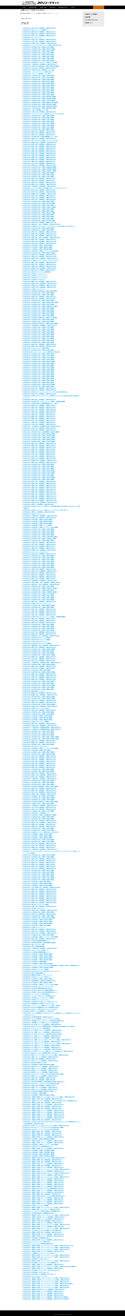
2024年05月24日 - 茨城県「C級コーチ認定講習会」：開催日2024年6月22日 (39, 576)
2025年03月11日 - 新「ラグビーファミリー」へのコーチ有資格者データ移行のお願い (41, 351)
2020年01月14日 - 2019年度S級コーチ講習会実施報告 (35, 1093)
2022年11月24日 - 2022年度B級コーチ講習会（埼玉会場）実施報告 (37, 885)
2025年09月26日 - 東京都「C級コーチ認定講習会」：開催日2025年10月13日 (39, 243)
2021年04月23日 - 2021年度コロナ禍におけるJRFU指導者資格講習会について (40, 990)
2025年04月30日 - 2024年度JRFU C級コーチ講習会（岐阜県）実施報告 (38, 321)
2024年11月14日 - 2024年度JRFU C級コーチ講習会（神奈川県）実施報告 (39, 477)
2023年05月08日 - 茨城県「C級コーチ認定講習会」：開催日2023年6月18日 (39, 772)
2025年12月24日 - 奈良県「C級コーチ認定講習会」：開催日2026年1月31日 (39, 165)
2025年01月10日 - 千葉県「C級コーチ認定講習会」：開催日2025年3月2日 (39, 422)
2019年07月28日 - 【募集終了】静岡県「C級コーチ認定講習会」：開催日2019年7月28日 (42, 1159)
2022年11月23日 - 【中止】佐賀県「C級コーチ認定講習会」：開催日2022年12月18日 (41, 887)
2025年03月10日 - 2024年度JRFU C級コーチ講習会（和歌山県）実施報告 (39, 361)
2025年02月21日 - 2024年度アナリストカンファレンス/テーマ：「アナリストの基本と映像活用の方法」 (45, 391)
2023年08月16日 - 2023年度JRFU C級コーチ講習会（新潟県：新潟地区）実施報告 (41, 738)
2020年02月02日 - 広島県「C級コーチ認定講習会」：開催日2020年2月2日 (39, 1085)
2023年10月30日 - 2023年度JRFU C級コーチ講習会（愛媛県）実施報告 (38, 689)
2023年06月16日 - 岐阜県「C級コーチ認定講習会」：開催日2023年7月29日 (39, 757)
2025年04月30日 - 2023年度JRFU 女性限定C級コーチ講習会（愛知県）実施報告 (40, 323)
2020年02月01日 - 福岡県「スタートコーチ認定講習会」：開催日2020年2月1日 (40, 1087)
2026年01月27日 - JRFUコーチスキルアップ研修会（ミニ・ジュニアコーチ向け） (41, 140)
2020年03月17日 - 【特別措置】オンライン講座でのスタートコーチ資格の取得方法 (41, 1022)
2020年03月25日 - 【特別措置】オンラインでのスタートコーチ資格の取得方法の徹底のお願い (43, 1020)
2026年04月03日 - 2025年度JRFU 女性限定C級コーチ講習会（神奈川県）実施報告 (41, 66)
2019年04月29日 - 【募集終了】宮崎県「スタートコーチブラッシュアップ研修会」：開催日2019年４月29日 (46, 1224)
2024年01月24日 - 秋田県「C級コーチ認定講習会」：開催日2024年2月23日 (39, 633)
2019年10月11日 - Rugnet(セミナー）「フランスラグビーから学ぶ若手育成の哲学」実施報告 (43, 1127)
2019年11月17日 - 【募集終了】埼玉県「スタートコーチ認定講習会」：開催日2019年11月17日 (43, 1115)
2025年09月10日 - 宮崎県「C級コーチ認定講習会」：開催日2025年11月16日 (39, 254)
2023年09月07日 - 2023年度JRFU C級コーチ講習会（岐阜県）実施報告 (38, 712)
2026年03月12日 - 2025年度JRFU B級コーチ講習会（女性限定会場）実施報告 (40, 106)
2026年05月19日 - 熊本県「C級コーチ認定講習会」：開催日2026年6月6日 (39, 35)
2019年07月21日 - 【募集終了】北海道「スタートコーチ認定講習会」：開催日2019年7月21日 (43, 1167)
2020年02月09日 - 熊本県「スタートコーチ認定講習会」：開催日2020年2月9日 (40, 1070)
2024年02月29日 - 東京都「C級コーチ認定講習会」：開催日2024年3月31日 (39, 609)
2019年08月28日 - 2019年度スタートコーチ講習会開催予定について (38, 1146)
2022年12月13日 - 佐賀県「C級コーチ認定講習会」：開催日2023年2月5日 (39, 858)
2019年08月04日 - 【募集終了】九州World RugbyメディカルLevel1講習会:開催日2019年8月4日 (44, 1157)
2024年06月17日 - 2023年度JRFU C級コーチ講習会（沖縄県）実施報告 (38, 567)
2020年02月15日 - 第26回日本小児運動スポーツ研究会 (35, 1062)
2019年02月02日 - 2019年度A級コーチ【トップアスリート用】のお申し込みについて (41, 1270)
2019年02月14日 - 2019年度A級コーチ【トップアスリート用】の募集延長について (41, 1262)
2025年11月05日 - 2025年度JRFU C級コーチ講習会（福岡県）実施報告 (38, 214)
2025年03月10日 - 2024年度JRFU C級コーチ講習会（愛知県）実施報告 (38, 378)
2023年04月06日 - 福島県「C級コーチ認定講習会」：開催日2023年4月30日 (39, 788)
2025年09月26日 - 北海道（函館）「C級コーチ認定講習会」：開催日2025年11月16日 (41, 237)
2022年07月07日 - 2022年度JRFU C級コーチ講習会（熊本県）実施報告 (38, 934)
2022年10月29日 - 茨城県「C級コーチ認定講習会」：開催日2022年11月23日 (39, 902)
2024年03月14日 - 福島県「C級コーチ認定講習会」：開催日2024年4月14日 (39, 601)
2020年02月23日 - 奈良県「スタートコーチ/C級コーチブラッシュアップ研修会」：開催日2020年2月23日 (46, 1054)
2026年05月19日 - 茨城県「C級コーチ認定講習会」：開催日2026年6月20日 (39, 33)
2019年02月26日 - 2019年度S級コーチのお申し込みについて (36, 1258)
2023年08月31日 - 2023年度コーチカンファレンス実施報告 (36, 721)
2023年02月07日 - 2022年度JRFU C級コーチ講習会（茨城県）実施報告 (38, 828)
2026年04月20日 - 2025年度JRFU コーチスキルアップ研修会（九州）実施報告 (40, 62)
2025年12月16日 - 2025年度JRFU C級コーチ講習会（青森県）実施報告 (38, 172)
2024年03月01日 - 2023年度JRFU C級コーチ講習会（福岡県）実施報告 (38, 607)
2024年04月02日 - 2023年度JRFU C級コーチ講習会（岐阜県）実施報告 (38, 595)
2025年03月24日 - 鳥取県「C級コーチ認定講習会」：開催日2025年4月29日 (39, 344)
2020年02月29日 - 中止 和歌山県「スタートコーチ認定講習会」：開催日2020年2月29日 (42, 1049)
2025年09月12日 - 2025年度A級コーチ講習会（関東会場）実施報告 (37, 249)
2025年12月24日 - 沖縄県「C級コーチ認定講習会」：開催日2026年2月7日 (39, 161)
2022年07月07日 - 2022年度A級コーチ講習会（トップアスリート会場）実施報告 (40, 936)
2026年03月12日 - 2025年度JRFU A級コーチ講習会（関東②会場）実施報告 (39, 96)
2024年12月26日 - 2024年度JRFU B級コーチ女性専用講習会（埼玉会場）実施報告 (41, 431)
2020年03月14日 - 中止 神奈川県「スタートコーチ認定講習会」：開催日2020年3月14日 (42, 1030)
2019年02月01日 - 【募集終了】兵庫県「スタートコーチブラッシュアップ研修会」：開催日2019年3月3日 (46, 1277)
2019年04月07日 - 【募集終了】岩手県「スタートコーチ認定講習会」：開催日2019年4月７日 (43, 1239)
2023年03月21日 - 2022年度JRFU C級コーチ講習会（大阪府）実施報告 (38, 795)
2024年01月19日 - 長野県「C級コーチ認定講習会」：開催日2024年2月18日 (39, 647)
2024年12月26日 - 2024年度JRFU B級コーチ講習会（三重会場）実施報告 (39, 435)
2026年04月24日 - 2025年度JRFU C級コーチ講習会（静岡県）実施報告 (38, 54)
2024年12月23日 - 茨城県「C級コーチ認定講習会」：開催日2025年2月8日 (39, 450)
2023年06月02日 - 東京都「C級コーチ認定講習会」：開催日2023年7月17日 (39, 761)
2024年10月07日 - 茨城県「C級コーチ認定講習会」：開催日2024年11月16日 (39, 500)
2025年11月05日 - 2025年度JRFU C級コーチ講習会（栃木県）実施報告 (38, 209)
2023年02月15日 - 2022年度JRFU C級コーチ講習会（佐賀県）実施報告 (38, 818)
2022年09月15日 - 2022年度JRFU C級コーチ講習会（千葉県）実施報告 (38, 915)
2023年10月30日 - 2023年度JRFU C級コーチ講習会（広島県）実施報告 (38, 683)
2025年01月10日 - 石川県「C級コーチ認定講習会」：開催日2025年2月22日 (39, 424)
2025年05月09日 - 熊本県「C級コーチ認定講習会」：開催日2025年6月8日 (39, 298)
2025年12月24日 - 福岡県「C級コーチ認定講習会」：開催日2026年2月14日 (39, 159)
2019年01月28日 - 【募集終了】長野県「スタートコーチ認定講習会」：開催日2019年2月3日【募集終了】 (46, 1296)
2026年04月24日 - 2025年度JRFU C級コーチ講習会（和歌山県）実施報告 (39, 48)
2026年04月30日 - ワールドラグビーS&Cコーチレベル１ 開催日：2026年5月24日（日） (42, 45)
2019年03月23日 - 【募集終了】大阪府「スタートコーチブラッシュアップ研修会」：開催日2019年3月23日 (46, 1249)
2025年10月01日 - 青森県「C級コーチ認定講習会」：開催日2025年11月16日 (39, 233)
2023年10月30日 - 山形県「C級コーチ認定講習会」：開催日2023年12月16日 (39, 677)
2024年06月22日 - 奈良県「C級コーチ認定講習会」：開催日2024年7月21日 (39, 553)
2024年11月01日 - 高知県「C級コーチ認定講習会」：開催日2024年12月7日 (39, 489)
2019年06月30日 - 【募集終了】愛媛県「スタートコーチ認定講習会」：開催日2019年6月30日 (43, 1182)
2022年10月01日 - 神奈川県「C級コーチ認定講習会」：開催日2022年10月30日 (40, 910)
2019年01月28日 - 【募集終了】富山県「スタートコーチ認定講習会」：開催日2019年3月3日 (43, 1291)
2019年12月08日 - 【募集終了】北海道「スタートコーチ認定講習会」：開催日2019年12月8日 (43, 1104)
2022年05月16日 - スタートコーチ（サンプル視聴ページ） (36, 950)
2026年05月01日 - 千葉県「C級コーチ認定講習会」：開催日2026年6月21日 (39, 39)
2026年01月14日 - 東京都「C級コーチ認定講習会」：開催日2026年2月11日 (39, 146)
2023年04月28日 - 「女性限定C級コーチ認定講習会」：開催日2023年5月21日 (40, 778)
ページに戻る (55, 13)
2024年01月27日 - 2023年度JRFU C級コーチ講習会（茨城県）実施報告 (38, 628)
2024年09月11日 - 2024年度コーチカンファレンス (34, 513)
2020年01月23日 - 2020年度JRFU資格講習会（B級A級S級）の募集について (39, 1091)
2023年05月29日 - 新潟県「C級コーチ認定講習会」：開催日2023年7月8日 (39, 765)
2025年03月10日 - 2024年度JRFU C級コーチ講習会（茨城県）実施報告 (38, 382)
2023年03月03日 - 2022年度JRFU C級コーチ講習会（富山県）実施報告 (38, 803)
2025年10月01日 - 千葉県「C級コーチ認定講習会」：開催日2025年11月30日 (39, 231)
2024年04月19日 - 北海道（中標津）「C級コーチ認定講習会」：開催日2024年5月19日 (42, 582)
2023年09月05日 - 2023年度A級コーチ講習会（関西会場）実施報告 (37, 717)
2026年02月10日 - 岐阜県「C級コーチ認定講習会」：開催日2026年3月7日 (39, 132)
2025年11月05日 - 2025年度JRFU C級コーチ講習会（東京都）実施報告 (38, 216)
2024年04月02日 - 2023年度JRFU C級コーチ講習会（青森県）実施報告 (38, 597)
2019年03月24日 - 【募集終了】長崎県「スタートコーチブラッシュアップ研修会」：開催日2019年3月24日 (46, 1247)
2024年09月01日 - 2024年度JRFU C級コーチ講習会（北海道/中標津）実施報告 (40, 536)
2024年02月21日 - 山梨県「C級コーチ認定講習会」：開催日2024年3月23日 (39, 611)
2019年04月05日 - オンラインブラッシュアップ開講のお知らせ (37, 1241)
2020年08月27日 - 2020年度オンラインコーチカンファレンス (36, 999)
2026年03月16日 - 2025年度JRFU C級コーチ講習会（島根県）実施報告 (38, 90)
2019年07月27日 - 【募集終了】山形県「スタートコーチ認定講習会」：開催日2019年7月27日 (43, 1163)
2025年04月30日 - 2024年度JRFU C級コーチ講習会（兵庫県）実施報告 (38, 311)
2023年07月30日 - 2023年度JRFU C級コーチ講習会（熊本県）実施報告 (38, 744)
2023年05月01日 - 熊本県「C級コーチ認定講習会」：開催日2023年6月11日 (39, 776)
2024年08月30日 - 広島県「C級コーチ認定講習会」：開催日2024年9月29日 (39, 542)
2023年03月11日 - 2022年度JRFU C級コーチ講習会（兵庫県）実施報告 (38, 799)
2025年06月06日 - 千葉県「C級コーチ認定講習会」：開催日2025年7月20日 (39, 285)
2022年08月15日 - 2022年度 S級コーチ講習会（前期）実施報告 (37, 925)
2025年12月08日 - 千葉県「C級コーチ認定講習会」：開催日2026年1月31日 (39, 182)
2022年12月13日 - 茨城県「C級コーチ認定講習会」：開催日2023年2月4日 (39, 862)
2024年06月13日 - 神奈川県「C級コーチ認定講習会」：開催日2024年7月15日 (40, 571)
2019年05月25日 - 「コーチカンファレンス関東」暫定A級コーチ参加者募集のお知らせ (42, 1211)
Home (24, 7)
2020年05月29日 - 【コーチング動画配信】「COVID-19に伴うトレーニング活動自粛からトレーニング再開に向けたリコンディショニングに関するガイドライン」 (52, 1014)
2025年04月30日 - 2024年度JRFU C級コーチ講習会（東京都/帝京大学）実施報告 (40, 302)
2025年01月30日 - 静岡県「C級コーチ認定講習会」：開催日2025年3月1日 (39, 416)
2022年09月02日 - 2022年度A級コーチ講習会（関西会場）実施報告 (37, 921)
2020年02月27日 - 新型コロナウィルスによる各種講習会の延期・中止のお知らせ (40, 1053)
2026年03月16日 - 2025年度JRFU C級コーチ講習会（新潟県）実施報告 (38, 83)
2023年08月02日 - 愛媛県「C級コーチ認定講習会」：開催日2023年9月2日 (39, 742)
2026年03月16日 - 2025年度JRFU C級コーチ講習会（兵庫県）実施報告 (38, 79)
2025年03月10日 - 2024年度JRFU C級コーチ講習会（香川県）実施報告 (38, 380)
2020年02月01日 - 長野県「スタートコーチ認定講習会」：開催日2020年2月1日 (40, 1089)
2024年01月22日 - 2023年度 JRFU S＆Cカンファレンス (35, 641)
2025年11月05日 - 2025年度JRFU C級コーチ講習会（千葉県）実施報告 (38, 218)
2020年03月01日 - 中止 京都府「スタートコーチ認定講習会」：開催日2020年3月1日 (41, 1047)
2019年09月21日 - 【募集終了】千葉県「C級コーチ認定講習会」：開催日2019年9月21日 (42, 1135)
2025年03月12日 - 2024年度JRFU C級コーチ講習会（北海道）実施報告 (38, 350)
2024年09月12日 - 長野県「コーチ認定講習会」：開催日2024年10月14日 (39, 511)
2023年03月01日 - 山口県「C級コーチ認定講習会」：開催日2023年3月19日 (39, 807)
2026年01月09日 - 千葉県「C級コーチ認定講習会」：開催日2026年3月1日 (39, 149)
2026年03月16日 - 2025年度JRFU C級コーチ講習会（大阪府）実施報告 (38, 77)
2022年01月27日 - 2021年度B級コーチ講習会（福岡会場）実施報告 (37, 957)
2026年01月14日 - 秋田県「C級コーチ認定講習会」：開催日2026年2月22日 (39, 144)
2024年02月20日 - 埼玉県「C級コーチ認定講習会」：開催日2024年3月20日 (39, 612)
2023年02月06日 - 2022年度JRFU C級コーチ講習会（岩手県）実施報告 (38, 830)
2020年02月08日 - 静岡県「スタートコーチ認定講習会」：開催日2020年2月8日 (40, 1075)
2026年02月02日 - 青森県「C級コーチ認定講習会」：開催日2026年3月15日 (39, 138)
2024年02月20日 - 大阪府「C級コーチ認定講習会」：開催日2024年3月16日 (39, 614)
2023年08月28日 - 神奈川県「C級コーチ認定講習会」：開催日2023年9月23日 (40, 725)
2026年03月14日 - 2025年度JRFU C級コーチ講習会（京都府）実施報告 (38, 94)
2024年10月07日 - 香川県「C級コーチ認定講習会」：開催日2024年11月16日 (39, 498)
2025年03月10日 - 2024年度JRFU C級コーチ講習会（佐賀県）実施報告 (38, 353)
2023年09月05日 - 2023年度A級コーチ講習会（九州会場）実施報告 (37, 715)
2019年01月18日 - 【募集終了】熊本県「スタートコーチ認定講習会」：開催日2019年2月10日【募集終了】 (46, 1298)
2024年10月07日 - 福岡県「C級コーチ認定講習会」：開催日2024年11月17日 (39, 494)
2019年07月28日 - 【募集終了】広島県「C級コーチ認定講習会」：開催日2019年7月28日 (42, 1161)
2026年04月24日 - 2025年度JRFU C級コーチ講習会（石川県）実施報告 (38, 52)
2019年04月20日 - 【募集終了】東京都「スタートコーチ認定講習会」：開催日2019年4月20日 (43, 1234)
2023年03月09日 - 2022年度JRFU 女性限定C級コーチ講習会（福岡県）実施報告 (40, 801)
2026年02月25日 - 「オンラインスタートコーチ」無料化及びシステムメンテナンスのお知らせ (43, 113)
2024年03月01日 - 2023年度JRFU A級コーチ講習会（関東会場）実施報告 (39, 605)
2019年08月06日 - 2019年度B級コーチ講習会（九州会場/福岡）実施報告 (39, 1150)
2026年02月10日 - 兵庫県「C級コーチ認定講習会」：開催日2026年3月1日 (39, 134)
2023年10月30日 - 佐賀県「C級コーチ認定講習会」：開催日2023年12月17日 (39, 675)
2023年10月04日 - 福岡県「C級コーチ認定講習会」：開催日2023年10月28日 (39, 700)
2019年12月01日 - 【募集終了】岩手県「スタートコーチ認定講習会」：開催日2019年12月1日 (43, 1110)
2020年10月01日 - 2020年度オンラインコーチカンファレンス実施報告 (38, 997)
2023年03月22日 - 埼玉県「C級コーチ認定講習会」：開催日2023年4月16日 (39, 792)
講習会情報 (52, 7)
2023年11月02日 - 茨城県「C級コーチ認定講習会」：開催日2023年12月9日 (39, 673)
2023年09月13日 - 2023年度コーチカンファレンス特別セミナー (37, 708)
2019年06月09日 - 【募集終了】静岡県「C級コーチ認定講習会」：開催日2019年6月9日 (42, 1194)
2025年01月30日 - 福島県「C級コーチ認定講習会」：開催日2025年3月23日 (39, 407)
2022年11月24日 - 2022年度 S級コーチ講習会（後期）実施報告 (37, 881)
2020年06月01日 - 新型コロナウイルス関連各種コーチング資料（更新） (38, 1011)
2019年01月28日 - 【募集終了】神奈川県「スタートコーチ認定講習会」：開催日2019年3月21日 (44, 1289)
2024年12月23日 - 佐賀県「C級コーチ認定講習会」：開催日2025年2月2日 (39, 452)
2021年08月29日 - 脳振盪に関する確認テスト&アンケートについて (37, 974)
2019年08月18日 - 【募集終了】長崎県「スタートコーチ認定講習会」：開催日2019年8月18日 (43, 1148)
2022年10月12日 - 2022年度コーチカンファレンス (34, 908)
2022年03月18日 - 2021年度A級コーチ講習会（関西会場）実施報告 (37, 954)
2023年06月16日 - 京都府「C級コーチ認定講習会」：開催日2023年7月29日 (39, 755)
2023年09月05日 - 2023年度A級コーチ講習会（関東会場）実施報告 (37, 719)
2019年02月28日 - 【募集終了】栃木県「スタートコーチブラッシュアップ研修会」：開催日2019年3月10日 (46, 1255)
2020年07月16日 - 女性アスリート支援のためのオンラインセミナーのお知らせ (40, 1009)
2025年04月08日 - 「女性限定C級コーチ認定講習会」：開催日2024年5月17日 (40, 325)
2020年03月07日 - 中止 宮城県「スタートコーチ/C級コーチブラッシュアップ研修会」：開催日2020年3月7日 (47, 1039)
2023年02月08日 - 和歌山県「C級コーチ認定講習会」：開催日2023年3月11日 (40, 822)
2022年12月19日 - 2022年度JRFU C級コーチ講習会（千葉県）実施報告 (38, 856)
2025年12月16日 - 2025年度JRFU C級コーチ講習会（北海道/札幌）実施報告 (39, 167)
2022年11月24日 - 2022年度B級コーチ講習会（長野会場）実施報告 (37, 883)
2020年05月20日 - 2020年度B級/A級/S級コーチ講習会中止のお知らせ (38, 1016)
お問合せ (73, 7)
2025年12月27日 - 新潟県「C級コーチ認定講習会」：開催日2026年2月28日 (39, 153)
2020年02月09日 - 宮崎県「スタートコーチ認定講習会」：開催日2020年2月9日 (40, 1068)
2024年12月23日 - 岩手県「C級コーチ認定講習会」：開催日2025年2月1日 (39, 456)
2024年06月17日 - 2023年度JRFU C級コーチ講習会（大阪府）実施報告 (38, 561)
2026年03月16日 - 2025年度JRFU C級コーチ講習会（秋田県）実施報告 (38, 87)
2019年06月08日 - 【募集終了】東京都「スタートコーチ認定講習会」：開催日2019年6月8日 (43, 1197)
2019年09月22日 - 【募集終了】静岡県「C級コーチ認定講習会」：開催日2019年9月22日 (42, 1133)
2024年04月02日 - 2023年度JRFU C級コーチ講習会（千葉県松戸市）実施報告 (40, 588)
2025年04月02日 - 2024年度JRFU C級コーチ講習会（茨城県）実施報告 (38, 342)
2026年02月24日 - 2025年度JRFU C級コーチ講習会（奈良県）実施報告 (38, 123)
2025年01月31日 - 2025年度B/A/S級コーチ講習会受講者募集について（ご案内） (40, 403)
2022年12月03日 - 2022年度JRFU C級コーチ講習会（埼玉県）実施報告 (38, 872)
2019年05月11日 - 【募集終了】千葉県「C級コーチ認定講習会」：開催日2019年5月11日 (42, 1220)
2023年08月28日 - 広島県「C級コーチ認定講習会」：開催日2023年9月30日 (39, 723)
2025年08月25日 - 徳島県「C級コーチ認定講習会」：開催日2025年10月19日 (39, 262)
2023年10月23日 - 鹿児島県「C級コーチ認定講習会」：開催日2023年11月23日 (40, 694)
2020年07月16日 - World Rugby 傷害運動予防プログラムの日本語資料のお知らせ (41, 1007)
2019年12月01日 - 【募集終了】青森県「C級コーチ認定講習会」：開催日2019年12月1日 (42, 1108)
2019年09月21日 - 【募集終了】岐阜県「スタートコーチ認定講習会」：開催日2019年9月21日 (43, 1136)
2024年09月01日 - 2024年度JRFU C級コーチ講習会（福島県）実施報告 (38, 540)
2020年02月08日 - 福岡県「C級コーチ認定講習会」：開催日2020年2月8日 (39, 1079)
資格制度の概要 (32, 7)
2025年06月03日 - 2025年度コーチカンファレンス (34, 289)
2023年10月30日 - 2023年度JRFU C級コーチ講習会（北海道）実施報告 (38, 681)
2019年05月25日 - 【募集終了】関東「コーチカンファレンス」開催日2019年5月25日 (41, 1209)
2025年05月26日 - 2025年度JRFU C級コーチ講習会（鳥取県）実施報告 (38, 294)
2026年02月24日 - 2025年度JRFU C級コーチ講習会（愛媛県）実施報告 (38, 128)
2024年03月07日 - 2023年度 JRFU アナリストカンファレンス (37, 603)
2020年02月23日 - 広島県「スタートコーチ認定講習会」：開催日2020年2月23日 (40, 1056)
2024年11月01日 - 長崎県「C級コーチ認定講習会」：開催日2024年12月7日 (39, 490)
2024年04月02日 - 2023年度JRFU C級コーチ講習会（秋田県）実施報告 (38, 590)
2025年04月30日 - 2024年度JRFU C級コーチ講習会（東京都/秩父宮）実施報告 (40, 306)
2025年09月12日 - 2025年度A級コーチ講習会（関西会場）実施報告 (37, 247)
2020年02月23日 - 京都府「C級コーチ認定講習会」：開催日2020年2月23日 (39, 1058)
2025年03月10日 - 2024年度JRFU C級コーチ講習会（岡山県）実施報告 (38, 367)
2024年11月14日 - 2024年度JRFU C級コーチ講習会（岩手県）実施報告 (38, 470)
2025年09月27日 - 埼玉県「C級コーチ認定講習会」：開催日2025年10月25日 (39, 235)
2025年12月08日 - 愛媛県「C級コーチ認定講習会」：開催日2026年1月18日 (39, 184)
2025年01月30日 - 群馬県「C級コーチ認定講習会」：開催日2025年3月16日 (39, 410)
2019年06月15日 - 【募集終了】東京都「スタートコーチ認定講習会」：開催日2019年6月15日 (43, 1190)
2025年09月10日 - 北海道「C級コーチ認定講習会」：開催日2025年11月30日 (39, 256)
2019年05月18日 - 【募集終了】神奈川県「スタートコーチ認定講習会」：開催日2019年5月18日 (44, 1216)
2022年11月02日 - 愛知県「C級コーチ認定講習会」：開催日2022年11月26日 (39, 900)
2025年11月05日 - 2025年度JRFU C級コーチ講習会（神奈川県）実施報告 (39, 220)
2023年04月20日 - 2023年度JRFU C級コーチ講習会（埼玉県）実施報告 (38, 780)
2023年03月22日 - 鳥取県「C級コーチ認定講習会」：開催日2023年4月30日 (39, 790)
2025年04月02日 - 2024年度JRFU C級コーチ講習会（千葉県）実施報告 (38, 330)
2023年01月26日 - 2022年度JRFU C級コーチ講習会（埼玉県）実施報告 (38, 839)
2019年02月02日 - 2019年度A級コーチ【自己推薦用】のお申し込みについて (39, 1274)
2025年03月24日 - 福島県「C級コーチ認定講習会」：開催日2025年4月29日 (39, 346)
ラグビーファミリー (98, 7)
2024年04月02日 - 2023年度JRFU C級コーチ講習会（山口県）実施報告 (38, 593)
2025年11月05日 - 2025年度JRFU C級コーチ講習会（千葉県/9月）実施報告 (39, 207)
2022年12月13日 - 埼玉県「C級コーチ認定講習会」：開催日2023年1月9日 (39, 866)
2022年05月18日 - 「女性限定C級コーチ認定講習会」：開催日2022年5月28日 (40, 948)
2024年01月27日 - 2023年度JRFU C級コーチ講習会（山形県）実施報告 (38, 630)
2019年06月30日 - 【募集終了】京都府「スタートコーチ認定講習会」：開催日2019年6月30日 (43, 1178)
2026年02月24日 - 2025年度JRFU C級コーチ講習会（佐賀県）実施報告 (38, 121)
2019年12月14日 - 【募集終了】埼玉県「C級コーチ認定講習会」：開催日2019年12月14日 (42, 1098)
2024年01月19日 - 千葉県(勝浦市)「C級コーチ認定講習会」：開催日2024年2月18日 (41, 645)
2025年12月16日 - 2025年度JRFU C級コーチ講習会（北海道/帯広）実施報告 (39, 170)
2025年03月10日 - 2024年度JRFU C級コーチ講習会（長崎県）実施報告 (38, 370)
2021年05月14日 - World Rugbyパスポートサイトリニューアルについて (39, 986)
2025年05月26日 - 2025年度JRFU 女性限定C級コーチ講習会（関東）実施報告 (40, 290)
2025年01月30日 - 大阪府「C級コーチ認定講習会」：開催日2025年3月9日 (39, 412)
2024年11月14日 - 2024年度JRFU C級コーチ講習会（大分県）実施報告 (38, 473)
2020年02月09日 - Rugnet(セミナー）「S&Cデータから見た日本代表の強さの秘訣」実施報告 (43, 1074)
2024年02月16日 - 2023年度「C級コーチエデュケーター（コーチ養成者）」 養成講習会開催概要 (44, 616)
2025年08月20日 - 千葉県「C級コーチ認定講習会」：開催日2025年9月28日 (39, 266)
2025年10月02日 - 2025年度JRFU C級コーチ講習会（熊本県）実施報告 (38, 229)
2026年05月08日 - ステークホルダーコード (32, 37)
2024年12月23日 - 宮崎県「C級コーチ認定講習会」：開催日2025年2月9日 (39, 449)
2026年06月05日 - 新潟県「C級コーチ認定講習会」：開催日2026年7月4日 (39, 31)
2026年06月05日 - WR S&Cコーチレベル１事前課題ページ (36, 29)
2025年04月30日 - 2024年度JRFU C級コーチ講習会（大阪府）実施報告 (38, 309)
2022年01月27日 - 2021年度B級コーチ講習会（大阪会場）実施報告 (37, 955)
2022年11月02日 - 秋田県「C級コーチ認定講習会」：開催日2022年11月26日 (39, 896)
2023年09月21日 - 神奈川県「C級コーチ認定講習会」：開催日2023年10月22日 (40, 706)
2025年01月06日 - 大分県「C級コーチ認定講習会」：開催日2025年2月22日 (39, 428)
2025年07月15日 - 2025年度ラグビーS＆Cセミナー (34, 279)
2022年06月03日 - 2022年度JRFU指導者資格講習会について (36, 940)
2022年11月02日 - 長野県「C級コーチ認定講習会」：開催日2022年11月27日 (39, 894)
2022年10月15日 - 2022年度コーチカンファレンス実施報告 (36, 904)
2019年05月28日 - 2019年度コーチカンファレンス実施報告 (36, 1205)
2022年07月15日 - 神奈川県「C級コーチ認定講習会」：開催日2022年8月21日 (40, 933)
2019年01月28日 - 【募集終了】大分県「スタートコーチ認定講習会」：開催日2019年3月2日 (43, 1293)
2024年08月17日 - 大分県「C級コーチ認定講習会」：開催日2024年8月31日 (39, 544)
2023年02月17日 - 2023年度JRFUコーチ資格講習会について (36, 813)
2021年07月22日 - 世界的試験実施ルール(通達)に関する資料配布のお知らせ (39, 980)
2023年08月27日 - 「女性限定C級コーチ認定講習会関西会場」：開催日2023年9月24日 (42, 729)
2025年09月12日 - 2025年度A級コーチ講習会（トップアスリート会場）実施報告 (40, 250)
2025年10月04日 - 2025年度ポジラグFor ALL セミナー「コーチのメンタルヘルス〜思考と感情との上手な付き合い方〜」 (49, 226)
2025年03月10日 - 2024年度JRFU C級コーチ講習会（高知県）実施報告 (38, 372)
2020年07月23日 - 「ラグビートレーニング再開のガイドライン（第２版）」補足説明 (41, 1005)
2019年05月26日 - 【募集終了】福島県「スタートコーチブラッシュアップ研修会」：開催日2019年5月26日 (46, 1207)
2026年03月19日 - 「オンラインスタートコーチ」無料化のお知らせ (37, 71)
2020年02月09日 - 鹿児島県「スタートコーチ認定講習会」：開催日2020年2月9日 (40, 1072)
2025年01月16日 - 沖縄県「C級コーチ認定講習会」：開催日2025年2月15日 (39, 418)
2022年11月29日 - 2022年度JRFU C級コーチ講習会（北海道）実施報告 (38, 877)
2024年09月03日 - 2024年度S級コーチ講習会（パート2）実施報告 (37, 525)
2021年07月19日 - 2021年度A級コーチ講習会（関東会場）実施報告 (37, 982)
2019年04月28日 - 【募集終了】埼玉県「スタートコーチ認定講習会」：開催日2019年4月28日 (43, 1226)
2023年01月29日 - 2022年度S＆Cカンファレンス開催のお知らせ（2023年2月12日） (41, 832)
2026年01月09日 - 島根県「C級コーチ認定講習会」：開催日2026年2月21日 (39, 151)
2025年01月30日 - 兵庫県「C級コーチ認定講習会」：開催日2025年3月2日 (39, 414)
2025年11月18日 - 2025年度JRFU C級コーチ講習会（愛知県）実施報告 (38, 201)
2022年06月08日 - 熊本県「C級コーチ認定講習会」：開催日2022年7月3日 (39, 938)
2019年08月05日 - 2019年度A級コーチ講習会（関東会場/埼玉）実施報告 (39, 1154)
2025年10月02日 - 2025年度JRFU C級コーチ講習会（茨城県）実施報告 (38, 228)
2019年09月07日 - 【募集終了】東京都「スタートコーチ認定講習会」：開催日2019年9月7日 (43, 1142)
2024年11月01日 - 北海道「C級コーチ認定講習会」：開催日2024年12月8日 (39, 485)
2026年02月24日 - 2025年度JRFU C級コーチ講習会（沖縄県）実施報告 (38, 115)
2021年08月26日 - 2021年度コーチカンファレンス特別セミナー (37, 976)
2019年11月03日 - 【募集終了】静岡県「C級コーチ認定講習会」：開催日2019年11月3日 (42, 1119)
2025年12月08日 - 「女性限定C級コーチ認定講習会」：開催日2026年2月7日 (39, 186)
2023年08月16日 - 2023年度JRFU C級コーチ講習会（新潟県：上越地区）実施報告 (41, 736)
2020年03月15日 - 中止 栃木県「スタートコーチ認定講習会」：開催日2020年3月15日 (42, 1024)
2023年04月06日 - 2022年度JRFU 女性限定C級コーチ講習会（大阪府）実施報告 (40, 786)
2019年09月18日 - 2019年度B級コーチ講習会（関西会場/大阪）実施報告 (39, 1138)
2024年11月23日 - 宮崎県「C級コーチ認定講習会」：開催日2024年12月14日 (39, 462)
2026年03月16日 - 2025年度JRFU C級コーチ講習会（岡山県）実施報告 (38, 88)
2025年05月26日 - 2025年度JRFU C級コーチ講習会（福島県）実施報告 (38, 292)
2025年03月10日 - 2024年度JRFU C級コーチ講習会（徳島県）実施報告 (38, 374)
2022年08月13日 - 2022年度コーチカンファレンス (34, 927)
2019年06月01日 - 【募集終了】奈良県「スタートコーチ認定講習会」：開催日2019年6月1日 (43, 1201)
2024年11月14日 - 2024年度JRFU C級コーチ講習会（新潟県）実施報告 (38, 479)
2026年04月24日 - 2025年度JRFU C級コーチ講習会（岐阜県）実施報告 (38, 56)
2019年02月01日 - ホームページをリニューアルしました (35, 1276)
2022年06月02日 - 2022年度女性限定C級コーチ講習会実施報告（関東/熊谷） (39, 942)
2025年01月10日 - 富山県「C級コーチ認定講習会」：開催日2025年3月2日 (39, 420)
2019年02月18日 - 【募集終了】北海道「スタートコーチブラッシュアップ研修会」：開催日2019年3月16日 (46, 1260)
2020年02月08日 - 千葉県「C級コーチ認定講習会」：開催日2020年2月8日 (39, 1077)
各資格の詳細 (43, 7)
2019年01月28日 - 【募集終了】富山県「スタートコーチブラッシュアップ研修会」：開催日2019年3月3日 (46, 1281)
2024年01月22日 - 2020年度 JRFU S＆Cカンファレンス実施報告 (37, 643)
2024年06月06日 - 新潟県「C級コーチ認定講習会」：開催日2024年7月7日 (39, 572)
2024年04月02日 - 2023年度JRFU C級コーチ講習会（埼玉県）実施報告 (38, 599)
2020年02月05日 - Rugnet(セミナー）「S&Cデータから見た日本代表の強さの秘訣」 (41, 1083)
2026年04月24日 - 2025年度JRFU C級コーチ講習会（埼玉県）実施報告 (38, 47)
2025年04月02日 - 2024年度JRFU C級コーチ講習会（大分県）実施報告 (38, 327)
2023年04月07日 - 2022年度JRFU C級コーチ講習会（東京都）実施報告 (38, 784)
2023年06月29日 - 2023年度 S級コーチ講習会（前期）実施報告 (37, 750)
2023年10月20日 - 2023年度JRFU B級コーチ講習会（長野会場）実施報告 (39, 698)
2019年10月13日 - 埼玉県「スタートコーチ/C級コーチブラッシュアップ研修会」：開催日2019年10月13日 (46, 1125)
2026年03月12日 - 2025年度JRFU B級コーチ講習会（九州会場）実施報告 (39, 100)
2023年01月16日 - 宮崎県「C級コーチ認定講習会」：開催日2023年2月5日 (39, 847)
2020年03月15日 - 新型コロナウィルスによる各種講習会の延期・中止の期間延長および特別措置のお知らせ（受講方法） (49, 1026)
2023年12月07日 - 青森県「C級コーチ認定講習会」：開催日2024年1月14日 (39, 666)
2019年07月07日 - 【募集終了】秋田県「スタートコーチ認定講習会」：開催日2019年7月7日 (43, 1175)
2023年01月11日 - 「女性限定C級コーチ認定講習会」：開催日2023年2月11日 (40, 849)
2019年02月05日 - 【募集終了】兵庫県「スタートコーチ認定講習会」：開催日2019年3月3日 (43, 1268)
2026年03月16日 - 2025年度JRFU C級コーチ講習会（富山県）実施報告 (38, 81)
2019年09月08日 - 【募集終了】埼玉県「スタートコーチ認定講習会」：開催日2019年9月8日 (43, 1140)
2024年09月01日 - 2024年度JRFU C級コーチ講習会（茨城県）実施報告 (38, 532)
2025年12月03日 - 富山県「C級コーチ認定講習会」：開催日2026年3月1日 (39, 189)
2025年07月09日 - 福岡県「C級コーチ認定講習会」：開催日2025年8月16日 (39, 281)
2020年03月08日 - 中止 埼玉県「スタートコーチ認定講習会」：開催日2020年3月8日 (41, 1035)
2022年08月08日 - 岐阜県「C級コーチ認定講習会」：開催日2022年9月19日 (39, 929)
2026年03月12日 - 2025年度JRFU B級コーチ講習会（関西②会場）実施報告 (39, 98)
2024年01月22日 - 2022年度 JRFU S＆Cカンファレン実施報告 (36, 637)
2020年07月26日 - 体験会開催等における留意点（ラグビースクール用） (38, 1003)
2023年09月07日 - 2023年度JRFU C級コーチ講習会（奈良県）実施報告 (38, 713)
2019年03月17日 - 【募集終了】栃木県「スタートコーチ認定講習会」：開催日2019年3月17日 (43, 1251)
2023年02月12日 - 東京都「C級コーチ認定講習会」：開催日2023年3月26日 (39, 820)
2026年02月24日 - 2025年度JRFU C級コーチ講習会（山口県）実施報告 (38, 119)
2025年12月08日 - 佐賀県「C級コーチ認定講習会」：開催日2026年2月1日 (39, 180)
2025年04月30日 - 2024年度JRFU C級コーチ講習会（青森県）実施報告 (38, 308)
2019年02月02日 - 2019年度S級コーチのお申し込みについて (36, 1272)
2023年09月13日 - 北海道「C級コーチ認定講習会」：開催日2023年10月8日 (39, 710)
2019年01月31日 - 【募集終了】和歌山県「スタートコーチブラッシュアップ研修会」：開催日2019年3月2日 (46, 1279)
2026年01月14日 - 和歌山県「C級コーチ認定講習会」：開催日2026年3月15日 (40, 142)
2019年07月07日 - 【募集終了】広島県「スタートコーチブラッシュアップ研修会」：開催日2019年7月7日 (46, 1176)
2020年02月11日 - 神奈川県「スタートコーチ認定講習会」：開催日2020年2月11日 (41, 1066)
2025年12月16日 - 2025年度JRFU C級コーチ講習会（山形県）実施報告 (38, 176)
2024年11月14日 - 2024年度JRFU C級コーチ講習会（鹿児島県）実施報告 (39, 471)
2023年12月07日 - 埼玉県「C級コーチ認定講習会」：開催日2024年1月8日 (39, 668)
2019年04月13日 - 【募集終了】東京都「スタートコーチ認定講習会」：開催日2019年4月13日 (43, 1235)
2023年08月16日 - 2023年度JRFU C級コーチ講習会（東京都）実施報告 (38, 732)
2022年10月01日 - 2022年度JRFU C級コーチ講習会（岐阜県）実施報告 (38, 912)
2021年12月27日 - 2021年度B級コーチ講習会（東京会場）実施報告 (37, 959)
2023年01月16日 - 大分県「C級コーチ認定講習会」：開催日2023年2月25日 (39, 845)
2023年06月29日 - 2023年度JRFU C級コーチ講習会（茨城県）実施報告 (38, 752)
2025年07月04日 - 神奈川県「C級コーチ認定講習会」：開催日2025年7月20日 (40, 283)
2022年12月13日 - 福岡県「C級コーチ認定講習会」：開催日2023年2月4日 (39, 864)
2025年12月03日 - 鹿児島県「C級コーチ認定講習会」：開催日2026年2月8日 (39, 193)
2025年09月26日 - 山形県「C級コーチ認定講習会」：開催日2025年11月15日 (39, 241)
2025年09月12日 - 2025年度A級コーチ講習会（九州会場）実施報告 (37, 245)
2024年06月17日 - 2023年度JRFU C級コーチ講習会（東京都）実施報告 (38, 555)
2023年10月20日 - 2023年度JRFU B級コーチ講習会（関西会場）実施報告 (39, 696)
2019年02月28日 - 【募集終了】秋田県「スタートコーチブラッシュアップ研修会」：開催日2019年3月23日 (46, 1256)
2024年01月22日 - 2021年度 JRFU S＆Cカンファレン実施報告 (36, 639)
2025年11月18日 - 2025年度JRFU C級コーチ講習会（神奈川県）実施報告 (39, 203)
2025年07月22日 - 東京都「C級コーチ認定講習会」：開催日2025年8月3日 (39, 269)
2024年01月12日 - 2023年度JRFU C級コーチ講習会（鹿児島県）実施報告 (39, 649)
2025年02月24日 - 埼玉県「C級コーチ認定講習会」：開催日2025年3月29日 (39, 390)
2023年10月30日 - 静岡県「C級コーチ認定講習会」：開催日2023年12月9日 (39, 679)
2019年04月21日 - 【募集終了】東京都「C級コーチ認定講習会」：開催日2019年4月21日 (42, 1232)
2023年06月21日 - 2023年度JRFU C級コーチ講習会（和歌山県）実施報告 (39, 753)
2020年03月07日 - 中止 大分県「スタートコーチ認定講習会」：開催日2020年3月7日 (41, 1041)
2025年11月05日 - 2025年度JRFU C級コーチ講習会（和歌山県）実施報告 (39, 212)
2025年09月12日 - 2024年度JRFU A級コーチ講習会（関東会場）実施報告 (39, 252)
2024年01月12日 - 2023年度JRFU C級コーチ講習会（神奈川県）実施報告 (39, 654)
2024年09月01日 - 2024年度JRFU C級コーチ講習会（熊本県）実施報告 (38, 534)
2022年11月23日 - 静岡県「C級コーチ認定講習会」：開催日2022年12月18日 (39, 889)
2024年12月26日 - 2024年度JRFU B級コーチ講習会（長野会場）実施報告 (39, 439)
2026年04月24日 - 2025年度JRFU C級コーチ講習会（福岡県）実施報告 (38, 60)
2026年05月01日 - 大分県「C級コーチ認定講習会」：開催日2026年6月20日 (39, 41)
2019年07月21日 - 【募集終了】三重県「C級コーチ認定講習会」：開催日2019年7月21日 (42, 1165)
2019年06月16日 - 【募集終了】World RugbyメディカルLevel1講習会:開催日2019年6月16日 (43, 1188)
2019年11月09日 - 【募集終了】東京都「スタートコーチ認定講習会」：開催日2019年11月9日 (43, 1117)
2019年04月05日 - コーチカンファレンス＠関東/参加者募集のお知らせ (38, 1243)
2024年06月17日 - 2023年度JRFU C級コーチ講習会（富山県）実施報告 (38, 565)
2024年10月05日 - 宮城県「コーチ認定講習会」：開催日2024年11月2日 (38, 504)
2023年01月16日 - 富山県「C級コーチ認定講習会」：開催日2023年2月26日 (39, 843)
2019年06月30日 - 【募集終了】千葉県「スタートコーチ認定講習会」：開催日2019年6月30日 (43, 1180)
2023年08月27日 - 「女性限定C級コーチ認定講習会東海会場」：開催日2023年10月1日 (42, 727)
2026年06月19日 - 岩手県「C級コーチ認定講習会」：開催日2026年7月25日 (39, 27)
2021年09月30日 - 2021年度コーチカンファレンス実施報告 (36, 969)
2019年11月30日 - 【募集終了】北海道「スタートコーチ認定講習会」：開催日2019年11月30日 (43, 1114)
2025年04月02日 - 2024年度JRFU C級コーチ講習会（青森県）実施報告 (38, 334)
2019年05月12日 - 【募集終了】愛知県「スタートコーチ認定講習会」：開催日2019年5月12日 (43, 1218)
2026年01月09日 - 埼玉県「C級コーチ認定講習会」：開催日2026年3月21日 (39, 148)
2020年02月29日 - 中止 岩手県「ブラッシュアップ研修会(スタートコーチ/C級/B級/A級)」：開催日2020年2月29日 (48, 1051)
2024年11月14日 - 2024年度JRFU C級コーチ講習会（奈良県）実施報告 (38, 475)
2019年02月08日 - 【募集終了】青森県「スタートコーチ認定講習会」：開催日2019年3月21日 (43, 1264)
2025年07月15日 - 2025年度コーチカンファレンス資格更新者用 (37, 271)
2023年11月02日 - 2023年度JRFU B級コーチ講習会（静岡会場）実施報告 (39, 672)
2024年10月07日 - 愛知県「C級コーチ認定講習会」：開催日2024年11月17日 (39, 496)
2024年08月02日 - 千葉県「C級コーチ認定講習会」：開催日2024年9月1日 (39, 548)
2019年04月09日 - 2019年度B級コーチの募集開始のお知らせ (36, 1237)
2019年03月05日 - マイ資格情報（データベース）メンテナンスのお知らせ (39, 1253)
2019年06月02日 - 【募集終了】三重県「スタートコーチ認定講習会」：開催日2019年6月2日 (43, 1199)
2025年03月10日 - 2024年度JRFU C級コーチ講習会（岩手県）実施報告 (38, 357)
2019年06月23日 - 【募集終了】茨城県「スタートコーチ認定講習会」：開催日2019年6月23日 (43, 1184)
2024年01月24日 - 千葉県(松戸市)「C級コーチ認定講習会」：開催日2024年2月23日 (41, 635)
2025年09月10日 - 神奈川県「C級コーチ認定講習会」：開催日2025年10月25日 (40, 258)
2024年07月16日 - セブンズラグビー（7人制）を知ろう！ (35, 551)
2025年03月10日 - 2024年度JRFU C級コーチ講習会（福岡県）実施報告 (38, 376)
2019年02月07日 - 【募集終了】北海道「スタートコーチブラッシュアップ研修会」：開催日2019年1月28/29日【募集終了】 (50, 1266)
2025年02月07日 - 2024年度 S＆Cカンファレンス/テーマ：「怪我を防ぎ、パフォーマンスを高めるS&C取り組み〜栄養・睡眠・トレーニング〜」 (51, 396)
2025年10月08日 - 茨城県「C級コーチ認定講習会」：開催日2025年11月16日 (39, 222)
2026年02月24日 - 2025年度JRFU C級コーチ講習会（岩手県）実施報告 (38, 127)
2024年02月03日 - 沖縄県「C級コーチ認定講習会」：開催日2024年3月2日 (39, 622)
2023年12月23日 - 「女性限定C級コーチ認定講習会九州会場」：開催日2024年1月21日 (42, 662)
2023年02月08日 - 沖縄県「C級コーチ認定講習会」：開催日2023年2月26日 (39, 826)
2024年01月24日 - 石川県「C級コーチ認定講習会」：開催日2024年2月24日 (39, 631)
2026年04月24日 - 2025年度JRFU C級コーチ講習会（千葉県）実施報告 (38, 58)
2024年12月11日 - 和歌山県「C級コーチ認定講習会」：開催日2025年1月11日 (40, 460)
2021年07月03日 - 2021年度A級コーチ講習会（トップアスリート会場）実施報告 (40, 984)
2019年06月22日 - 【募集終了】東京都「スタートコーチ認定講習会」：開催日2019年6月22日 (43, 1186)
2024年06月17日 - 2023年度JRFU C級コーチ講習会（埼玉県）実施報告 (38, 559)
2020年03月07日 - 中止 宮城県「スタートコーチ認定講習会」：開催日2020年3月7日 (41, 1037)
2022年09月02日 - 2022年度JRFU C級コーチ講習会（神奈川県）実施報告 (39, 917)
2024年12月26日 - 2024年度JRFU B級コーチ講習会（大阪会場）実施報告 (39, 437)
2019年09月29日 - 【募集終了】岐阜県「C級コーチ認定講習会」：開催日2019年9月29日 (42, 1131)
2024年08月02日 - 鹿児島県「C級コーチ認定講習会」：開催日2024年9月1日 (39, 550)
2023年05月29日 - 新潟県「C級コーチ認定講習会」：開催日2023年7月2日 (39, 767)
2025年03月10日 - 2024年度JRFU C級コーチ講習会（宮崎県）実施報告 (38, 365)
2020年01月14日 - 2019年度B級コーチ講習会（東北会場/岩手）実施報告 (39, 1094)
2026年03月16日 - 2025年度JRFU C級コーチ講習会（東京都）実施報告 (38, 75)
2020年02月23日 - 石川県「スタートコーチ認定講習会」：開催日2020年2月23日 (40, 1060)
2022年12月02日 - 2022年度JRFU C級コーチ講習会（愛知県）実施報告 (38, 873)
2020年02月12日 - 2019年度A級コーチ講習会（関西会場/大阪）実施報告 (39, 1064)
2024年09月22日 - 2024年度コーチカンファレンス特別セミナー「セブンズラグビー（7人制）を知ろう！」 (46, 510)
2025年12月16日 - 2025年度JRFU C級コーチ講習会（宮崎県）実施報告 (38, 174)
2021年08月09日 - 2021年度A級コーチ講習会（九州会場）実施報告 (37, 978)
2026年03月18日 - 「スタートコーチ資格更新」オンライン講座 (37, 73)
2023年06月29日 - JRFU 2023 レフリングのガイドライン (35, 746)
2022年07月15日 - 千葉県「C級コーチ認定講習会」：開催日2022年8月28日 (39, 931)
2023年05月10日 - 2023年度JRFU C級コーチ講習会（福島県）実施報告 (38, 771)
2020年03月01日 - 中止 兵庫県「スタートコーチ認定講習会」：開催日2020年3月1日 (41, 1045)
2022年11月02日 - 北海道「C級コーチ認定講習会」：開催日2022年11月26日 (39, 898)
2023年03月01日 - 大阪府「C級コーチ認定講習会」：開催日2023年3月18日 (39, 809)
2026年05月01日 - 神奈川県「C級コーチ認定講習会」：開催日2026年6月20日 (40, 43)
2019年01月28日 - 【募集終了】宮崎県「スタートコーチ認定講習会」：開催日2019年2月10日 (43, 1295)
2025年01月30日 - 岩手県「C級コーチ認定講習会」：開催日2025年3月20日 (39, 409)
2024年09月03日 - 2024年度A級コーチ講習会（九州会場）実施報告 (37, 519)
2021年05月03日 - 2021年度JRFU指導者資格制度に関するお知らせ (37, 988)
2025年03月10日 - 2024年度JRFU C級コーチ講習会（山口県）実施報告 (38, 355)
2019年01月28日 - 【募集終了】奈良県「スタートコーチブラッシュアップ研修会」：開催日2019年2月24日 (46, 1287)
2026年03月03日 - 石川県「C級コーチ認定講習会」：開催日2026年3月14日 (39, 111)
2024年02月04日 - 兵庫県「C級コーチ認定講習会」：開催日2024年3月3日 (39, 618)
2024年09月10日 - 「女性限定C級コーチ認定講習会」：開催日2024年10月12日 (40, 515)
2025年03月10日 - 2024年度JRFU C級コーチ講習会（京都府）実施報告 (38, 359)
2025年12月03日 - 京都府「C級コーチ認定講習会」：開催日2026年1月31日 (39, 197)
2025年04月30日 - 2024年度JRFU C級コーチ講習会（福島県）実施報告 (38, 300)
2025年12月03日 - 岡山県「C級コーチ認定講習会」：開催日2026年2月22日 (39, 191)
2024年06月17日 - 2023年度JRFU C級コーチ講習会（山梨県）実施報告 (38, 557)
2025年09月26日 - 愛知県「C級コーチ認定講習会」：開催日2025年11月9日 (39, 239)
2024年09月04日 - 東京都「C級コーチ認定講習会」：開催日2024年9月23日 (39, 517)
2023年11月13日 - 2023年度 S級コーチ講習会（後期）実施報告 (37, 670)
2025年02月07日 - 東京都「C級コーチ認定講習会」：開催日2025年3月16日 (39, 393)
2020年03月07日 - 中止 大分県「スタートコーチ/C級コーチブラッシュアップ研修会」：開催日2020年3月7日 (47, 1043)
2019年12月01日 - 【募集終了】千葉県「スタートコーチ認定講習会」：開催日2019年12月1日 (43, 1112)
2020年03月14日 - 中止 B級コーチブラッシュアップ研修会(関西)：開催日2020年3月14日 (42, 1034)
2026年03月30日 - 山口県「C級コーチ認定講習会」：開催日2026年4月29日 (39, 68)
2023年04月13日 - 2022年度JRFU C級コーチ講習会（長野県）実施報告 (38, 782)
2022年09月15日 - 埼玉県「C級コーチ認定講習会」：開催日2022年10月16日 (39, 913)
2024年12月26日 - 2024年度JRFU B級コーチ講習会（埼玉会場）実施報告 (39, 441)
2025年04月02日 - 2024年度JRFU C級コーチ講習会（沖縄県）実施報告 (38, 332)
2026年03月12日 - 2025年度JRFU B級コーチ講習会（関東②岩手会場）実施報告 (40, 102)
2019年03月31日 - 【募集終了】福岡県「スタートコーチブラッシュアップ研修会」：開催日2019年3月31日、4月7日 (48, 1245)
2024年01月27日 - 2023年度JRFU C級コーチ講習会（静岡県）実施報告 (38, 626)
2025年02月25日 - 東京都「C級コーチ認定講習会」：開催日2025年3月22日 (39, 388)
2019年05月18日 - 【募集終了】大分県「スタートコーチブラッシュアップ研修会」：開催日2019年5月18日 (46, 1215)
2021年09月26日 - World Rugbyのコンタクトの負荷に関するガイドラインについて (41, 971)
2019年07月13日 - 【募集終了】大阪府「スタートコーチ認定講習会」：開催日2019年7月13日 (43, 1171)
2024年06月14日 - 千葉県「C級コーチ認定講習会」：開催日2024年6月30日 (39, 569)
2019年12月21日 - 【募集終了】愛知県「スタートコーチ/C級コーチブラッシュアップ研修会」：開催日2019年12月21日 (49, 1096)
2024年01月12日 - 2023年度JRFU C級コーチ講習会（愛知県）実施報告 (38, 651)
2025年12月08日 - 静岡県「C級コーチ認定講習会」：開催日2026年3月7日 (39, 178)
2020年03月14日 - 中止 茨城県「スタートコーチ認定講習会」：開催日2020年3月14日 (42, 1032)
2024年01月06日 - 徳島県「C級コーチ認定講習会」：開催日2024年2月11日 (39, 656)
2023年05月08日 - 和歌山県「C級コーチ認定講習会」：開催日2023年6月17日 (40, 774)
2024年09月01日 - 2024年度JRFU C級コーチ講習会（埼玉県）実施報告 (38, 531)
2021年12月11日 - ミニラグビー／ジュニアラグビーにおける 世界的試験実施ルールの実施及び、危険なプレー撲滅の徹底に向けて (51, 965)
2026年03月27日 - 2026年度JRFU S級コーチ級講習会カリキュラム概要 (38, 69)
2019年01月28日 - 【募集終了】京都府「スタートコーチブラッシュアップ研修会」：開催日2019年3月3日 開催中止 (48, 1283)
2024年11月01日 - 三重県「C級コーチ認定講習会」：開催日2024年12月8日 (39, 487)
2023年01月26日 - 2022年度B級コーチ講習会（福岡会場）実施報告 (37, 835)
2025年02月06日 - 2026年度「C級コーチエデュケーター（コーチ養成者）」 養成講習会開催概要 (44, 401)
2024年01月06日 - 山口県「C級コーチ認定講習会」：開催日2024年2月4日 (39, 658)
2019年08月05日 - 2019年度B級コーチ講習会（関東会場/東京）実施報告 (39, 1155)
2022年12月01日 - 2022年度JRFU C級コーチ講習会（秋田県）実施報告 (38, 875)
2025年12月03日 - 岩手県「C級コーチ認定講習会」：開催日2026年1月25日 (39, 199)
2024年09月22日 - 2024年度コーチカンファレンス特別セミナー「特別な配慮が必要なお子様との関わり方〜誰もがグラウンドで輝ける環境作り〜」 (51, 507)
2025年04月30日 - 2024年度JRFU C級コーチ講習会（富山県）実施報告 (38, 313)
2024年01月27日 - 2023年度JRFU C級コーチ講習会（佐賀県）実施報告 (38, 624)
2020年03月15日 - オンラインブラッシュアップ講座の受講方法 (37, 1028)
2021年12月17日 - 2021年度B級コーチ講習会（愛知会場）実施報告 (37, 963)
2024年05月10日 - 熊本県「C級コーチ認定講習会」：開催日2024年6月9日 (39, 578)
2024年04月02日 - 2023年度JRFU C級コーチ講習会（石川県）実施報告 (38, 586)
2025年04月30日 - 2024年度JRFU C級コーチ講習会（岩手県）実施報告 (38, 304)
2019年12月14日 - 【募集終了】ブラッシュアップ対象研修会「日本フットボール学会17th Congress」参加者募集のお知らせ (50, 1100)
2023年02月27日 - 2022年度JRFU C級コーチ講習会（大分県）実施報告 (38, 811)
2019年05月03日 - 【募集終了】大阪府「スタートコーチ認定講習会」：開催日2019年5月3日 (43, 1222)
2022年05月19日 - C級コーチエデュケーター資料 (34, 944)
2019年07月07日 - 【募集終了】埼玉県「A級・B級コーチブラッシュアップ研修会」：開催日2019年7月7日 (46, 1173)
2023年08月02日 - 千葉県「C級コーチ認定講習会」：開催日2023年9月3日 (39, 740)
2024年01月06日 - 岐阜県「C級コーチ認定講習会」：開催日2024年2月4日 (39, 660)
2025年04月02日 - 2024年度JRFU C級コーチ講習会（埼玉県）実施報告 (38, 338)
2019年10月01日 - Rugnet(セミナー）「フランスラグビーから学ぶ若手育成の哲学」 (41, 1129)
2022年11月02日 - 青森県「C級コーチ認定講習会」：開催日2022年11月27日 (39, 893)
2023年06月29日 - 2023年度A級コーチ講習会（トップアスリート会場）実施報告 (40, 748)
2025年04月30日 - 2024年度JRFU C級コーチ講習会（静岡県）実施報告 (38, 319)
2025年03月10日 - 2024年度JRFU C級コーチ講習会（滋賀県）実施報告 (38, 363)
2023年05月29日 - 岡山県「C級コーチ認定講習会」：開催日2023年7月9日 (39, 763)
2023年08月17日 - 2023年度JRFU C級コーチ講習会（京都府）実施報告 (38, 731)
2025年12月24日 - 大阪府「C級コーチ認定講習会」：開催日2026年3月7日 (39, 155)
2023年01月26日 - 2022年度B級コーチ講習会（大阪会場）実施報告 (37, 833)
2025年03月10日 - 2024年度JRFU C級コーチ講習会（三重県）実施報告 (38, 369)
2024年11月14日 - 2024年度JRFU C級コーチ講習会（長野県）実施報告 (38, 464)
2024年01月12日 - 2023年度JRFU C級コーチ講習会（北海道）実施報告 (38, 652)
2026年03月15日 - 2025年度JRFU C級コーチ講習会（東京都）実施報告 (38, 92)
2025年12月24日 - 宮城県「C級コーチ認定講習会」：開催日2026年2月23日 (39, 157)
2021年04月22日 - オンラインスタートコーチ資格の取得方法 (36, 994)
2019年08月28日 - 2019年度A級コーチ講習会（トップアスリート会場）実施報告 (40, 1144)
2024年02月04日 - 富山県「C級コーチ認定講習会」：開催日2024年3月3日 (39, 620)
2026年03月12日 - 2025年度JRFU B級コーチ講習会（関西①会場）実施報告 (39, 104)
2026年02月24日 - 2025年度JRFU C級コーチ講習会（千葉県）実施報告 (38, 125)
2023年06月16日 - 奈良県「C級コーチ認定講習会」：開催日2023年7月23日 (39, 759)
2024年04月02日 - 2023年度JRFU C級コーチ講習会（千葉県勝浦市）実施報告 (40, 591)
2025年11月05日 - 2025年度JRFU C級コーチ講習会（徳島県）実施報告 (38, 210)
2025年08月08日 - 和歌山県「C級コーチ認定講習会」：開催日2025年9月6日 (39, 268)
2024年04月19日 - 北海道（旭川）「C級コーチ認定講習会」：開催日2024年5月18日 (41, 584)
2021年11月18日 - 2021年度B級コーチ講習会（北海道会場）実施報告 (38, 967)
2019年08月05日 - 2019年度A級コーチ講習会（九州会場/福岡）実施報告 (39, 1152)
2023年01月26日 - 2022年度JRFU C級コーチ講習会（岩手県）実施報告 (38, 841)
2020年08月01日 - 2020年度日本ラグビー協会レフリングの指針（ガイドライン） (40, 1001)
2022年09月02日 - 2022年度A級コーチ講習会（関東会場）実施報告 (37, 923)
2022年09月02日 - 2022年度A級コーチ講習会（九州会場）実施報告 (37, 919)
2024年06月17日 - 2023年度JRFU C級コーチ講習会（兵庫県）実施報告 (38, 563)
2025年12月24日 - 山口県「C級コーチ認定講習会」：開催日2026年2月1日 (39, 163)
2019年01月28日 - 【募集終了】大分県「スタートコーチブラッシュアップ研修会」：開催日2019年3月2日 (46, 1285)
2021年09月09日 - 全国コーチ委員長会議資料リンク (34, 973)
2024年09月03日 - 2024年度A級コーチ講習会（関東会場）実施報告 (37, 523)
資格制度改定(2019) (63, 7)
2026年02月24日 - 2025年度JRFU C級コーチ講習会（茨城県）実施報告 (38, 117)
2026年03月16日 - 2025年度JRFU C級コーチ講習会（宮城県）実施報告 (38, 85)
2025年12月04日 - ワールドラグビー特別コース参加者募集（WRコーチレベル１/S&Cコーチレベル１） (45, 188)
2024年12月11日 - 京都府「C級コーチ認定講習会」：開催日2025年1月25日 (39, 458)
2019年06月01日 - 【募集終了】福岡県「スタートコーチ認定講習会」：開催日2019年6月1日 (43, 1203)
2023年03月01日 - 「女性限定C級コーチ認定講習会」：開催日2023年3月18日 (40, 805)
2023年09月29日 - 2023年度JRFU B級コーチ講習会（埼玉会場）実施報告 (39, 704)
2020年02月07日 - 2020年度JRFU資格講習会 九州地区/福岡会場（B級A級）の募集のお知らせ (43, 1081)
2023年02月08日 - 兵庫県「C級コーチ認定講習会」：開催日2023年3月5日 (39, 824)
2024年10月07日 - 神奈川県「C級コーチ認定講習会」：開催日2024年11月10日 (40, 502)
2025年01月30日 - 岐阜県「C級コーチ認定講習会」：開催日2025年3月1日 (39, 405)
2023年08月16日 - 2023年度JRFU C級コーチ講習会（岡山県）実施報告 (38, 734)
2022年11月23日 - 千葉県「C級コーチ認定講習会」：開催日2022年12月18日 (39, 891)
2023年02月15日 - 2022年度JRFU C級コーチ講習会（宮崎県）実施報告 (38, 816)
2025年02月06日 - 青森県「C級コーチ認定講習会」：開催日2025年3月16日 (39, 399)
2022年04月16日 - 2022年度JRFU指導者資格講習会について (36, 952)
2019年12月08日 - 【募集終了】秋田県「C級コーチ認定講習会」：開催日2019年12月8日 (42, 1106)
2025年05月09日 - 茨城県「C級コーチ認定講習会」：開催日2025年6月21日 (39, 296)
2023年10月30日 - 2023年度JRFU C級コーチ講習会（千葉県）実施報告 (38, 687)
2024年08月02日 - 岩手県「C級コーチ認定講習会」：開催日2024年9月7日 (39, 546)
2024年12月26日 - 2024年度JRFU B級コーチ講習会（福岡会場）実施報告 (39, 433)
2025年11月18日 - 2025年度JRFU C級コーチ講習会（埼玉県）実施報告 (38, 205)
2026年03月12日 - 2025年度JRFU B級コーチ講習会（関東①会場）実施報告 (39, 108)
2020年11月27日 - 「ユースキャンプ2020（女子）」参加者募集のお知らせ (39, 995)
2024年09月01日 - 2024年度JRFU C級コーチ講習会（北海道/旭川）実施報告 (39, 538)
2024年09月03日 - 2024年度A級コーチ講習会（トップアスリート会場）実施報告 (40, 527)
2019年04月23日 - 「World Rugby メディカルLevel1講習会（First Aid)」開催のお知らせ (42, 1230)
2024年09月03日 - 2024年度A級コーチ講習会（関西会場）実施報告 (37, 521)
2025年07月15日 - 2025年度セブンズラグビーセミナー (35, 273)
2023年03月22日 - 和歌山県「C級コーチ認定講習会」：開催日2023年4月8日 (39, 793)
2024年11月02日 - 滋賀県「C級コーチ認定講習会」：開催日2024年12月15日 (39, 483)
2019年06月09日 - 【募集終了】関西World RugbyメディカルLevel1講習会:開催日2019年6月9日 (44, 1195)
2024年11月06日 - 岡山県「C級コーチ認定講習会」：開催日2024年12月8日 (39, 481)
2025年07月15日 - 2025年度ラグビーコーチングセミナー (35, 277)
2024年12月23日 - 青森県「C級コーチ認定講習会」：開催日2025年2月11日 (39, 445)
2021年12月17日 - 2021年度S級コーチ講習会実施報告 (35, 961)
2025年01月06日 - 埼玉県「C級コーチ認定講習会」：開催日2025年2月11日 (39, 430)
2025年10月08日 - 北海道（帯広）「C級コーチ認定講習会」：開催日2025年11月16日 (41, 224)
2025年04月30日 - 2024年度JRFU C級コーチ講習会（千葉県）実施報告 (38, 315)
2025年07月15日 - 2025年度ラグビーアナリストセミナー (35, 275)
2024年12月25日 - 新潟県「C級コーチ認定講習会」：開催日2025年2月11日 (39, 443)
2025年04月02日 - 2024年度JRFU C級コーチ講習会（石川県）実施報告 (38, 329)
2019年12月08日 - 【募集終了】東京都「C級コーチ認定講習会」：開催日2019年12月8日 (42, 1102)
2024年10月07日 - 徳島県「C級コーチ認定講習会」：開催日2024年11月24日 (39, 492)
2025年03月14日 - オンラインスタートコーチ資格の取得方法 (36, 348)
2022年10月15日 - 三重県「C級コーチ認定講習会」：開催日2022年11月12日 (39, 906)
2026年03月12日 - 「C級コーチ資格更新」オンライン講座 (35, 109)
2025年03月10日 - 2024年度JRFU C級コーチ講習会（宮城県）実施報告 (38, 386)
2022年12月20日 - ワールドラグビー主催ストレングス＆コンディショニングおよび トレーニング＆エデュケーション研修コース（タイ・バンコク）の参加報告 (51, 852)
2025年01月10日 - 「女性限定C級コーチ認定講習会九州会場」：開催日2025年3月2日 (41, 426)
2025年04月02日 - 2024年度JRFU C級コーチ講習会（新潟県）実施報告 (38, 336)
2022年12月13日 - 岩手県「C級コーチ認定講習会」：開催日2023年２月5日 (39, 860)
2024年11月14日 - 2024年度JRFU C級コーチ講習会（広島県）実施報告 (38, 466)
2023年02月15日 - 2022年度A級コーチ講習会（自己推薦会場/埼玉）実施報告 (39, 814)
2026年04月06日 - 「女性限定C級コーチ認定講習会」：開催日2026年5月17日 (40, 64)
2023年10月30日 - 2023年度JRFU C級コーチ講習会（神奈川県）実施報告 (39, 685)
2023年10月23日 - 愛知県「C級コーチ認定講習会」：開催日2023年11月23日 (39, 692)
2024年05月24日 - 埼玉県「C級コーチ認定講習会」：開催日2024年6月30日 (39, 574)
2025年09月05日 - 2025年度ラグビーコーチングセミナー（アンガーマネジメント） (41, 260)
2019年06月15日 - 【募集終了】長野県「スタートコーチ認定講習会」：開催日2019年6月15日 (43, 1192)
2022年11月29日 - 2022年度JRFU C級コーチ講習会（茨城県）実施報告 (38, 879)
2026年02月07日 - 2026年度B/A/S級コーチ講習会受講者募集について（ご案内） (40, 136)
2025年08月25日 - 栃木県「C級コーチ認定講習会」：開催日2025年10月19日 (39, 264)
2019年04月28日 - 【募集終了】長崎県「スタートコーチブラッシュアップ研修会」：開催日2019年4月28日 (46, 1228)
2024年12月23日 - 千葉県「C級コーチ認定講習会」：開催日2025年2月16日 (39, 447)
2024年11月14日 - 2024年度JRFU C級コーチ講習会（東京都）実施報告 (38, 468)
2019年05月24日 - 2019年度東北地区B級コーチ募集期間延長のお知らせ (38, 1213)
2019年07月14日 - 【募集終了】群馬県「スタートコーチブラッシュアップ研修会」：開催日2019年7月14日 (46, 1169)
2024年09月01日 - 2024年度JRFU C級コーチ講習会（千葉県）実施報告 (38, 529)
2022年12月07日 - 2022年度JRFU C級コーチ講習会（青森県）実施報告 (38, 870)
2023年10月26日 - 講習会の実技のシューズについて (34, 691)
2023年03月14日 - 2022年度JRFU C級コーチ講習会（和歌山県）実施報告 (39, 797)
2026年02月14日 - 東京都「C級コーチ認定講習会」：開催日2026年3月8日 (39, 130)
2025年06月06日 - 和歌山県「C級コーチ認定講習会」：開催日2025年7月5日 (39, 287)
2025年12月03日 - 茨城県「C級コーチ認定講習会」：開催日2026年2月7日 (39, 195)
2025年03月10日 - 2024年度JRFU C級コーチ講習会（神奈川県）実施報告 (39, 384)
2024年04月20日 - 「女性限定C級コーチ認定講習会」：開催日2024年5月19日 (40, 580)
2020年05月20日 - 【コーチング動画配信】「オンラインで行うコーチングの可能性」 (41, 1018)
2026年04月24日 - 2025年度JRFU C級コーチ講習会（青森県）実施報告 (38, 50)
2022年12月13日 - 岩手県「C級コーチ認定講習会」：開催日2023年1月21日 (39, 868)
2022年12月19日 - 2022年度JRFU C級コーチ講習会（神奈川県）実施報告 (39, 854)
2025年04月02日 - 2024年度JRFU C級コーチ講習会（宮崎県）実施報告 (38, 340)
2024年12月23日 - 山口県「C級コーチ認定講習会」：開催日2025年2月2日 (39, 454)
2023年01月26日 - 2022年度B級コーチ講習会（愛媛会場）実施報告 (37, 837)
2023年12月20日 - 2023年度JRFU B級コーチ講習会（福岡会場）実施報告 (39, 664)
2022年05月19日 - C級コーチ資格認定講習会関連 (34, 946)
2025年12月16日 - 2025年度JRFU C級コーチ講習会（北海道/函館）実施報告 (39, 168)
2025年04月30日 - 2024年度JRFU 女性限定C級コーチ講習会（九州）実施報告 (40, 317)
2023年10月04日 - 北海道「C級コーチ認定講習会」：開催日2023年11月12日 (39, 702)
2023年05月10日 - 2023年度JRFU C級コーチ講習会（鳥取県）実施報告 (38, 769)
